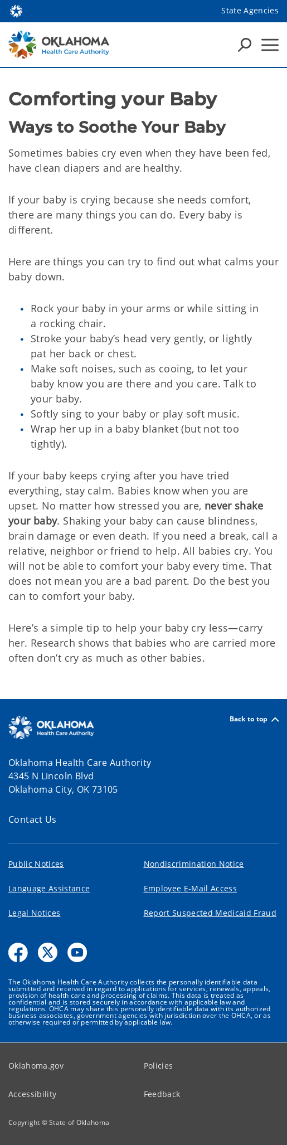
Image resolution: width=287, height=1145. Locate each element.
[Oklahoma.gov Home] (16, 10)
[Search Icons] (245, 44)
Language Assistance (49, 888)
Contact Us (32, 819)
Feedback (162, 1094)
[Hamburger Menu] (270, 45)
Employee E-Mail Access (190, 888)
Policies (158, 1065)
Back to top (254, 719)
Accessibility (32, 1094)
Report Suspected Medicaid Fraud (210, 913)
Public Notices (36, 863)
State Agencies (250, 10)
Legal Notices (34, 913)
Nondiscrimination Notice (194, 863)
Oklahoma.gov (36, 1065)
